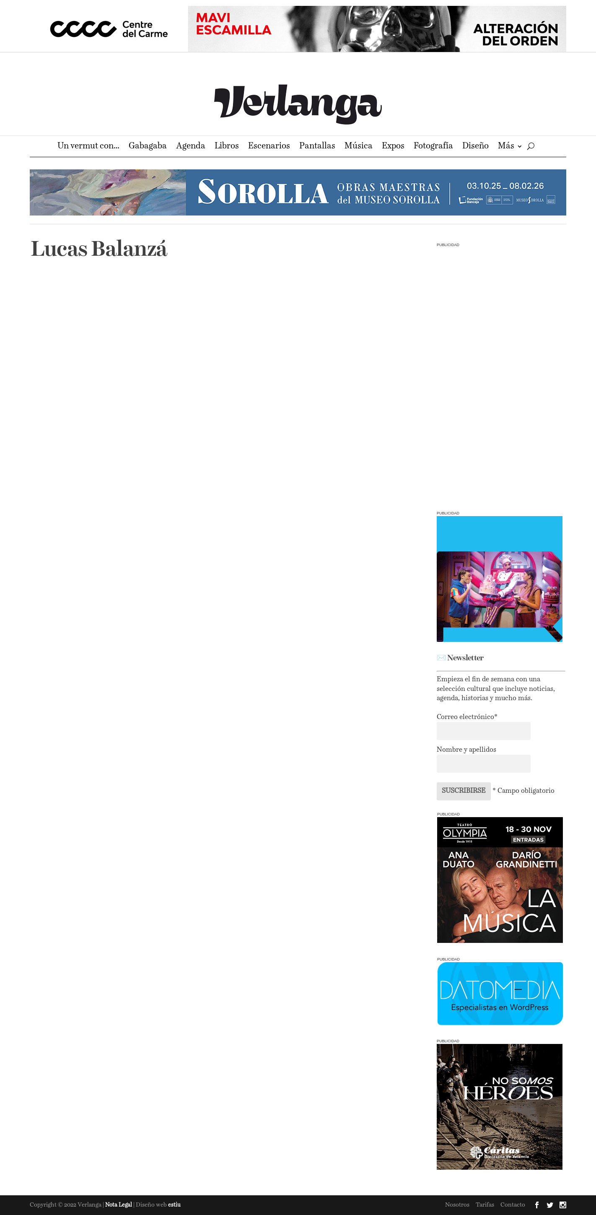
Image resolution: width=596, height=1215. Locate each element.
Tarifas (485, 1205)
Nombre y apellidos (466, 750)
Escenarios (269, 147)
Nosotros (457, 1205)
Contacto (512, 1205)
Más (506, 147)
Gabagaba (148, 147)
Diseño (475, 147)
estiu (174, 1205)
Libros (227, 147)
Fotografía (433, 147)
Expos (393, 147)
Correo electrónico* (467, 717)
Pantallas (317, 147)
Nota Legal (119, 1205)
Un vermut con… (88, 147)
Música (359, 147)
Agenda (190, 147)
